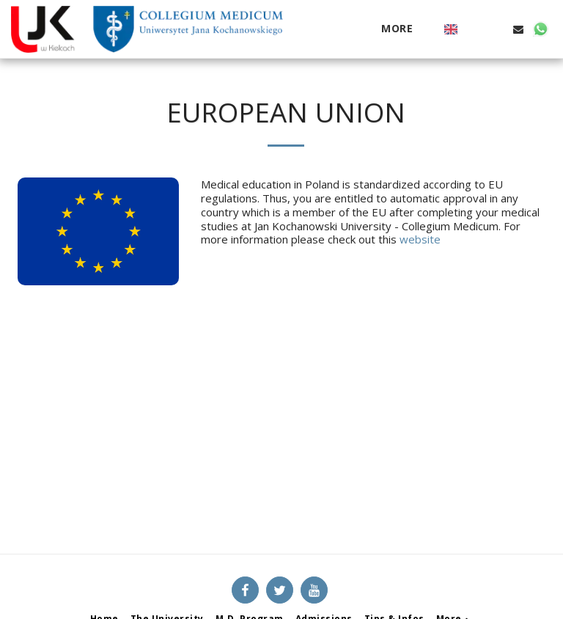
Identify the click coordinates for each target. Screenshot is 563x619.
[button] (474, 29)
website (420, 239)
